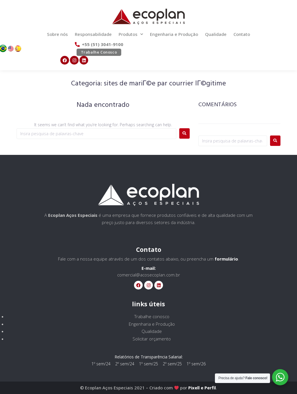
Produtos (131, 34)
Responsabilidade (93, 34)
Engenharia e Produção (174, 34)
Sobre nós (57, 34)
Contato (241, 34)
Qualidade (216, 34)
